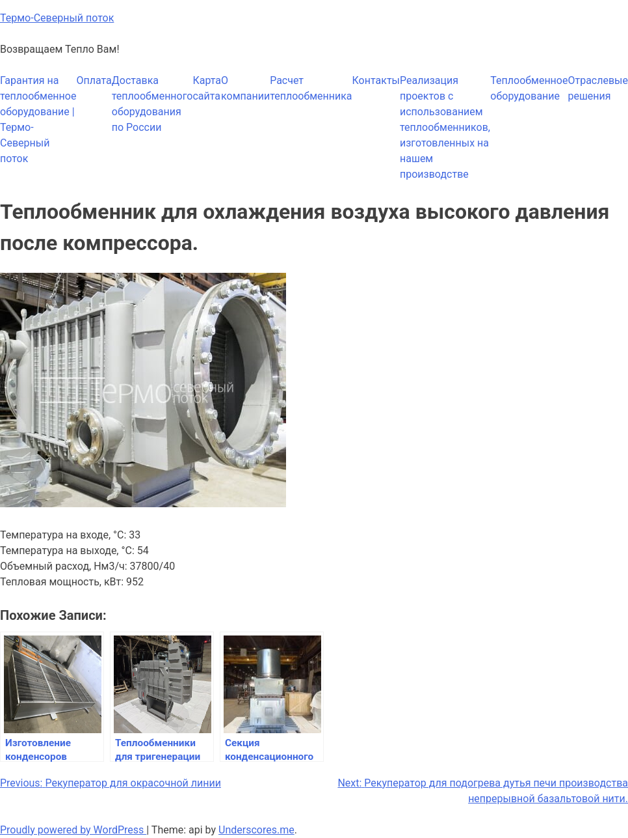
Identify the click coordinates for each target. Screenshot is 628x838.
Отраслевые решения (598, 88)
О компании (245, 88)
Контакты (376, 80)
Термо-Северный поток (57, 18)
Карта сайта (206, 88)
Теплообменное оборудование (529, 88)
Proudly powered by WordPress (73, 830)
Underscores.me (256, 830)
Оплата (93, 80)
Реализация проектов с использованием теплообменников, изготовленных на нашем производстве (445, 127)
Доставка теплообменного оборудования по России (152, 103)
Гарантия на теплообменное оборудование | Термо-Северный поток (38, 119)
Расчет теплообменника (311, 88)
